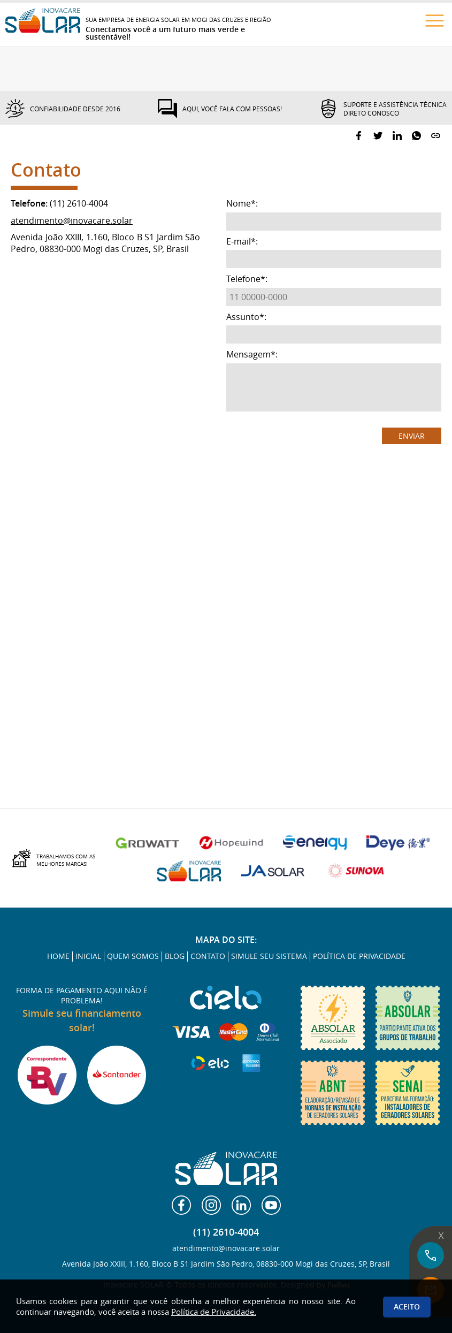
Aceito (407, 1306)
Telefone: (246, 279)
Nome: (242, 203)
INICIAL (88, 956)
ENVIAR (412, 436)
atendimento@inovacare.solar (72, 220)
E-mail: (242, 241)
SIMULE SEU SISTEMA (269, 956)
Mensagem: (252, 354)
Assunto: (246, 317)
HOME (58, 956)
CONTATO (207, 956)
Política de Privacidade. (213, 1311)
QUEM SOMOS (133, 956)
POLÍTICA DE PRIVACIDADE (359, 956)
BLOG (175, 956)
